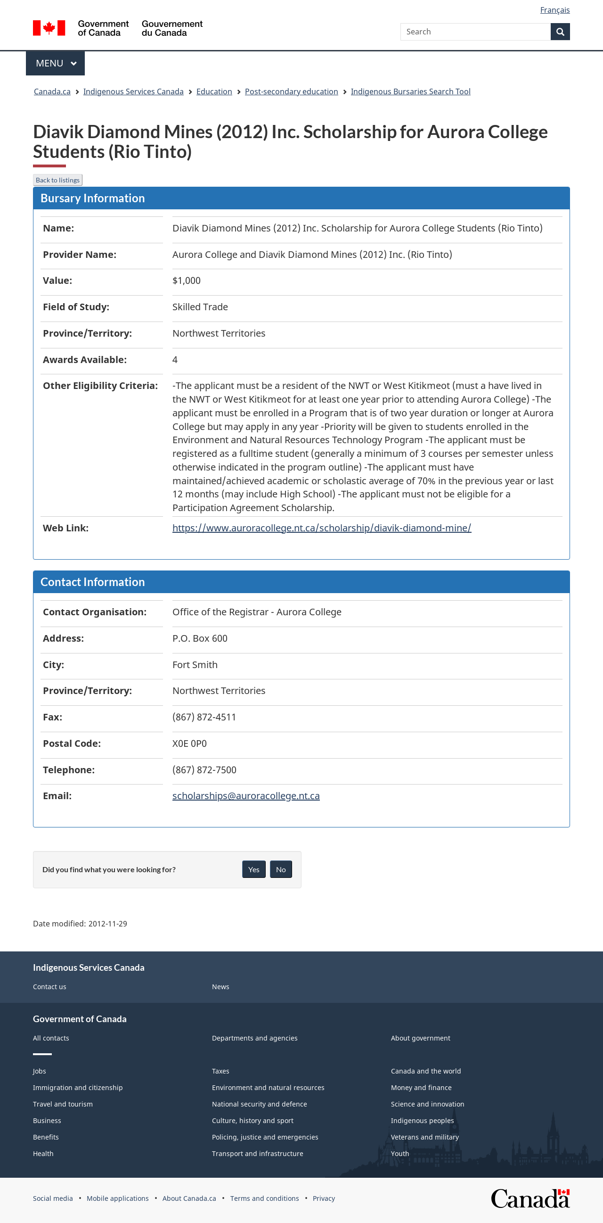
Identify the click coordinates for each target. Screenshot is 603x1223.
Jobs (39, 1070)
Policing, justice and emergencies (265, 1136)
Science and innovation (427, 1103)
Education (214, 91)
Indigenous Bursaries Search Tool (411, 91)
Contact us (49, 986)
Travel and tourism (63, 1103)
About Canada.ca (189, 1198)
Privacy (324, 1198)
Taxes (220, 1070)
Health (43, 1153)
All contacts (51, 1037)
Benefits (46, 1136)
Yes (254, 869)
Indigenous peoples (422, 1120)
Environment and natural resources (268, 1087)
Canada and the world (426, 1070)
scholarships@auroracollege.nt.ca (246, 795)
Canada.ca (52, 91)
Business (47, 1120)
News (220, 986)
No (281, 869)
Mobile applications (118, 1198)
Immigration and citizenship (78, 1087)
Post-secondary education (291, 91)
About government (420, 1037)
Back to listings (58, 180)
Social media (53, 1198)
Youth (400, 1153)
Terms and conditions (264, 1198)
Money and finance (421, 1087)
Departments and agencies (255, 1037)
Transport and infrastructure (257, 1153)
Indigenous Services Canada (133, 91)
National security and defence (259, 1103)
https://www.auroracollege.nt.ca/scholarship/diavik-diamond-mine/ (322, 527)
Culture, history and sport (252, 1120)
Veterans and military (425, 1136)
